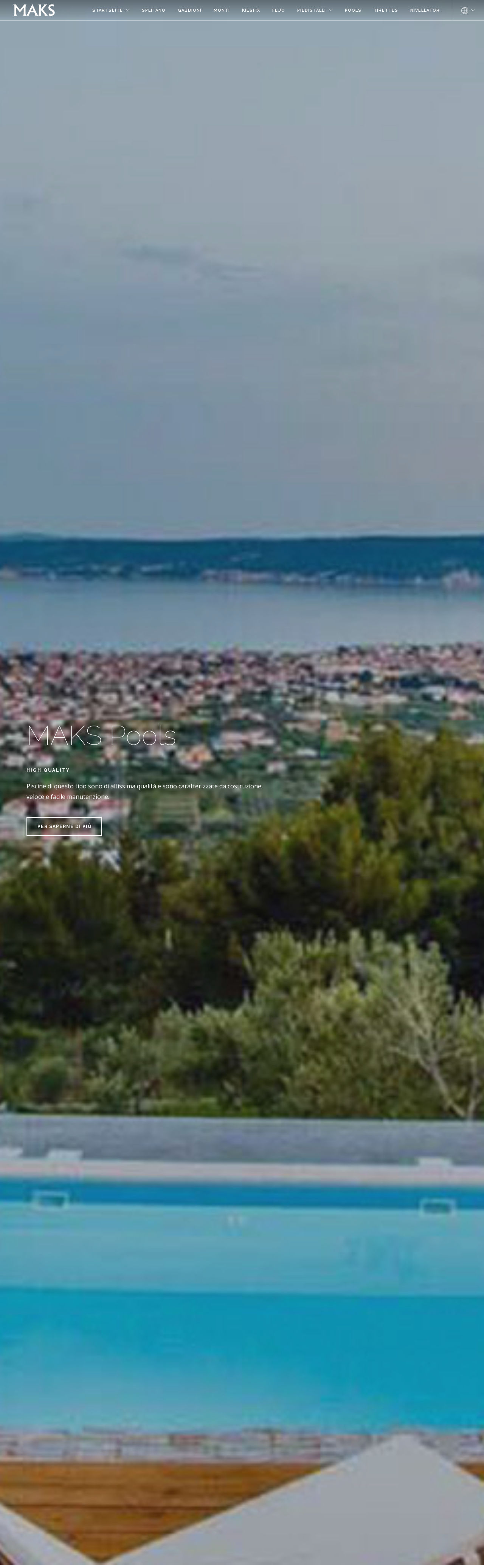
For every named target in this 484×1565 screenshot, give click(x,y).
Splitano (154, 10)
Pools (353, 10)
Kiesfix (251, 10)
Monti (222, 10)
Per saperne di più (64, 826)
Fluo (278, 10)
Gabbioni (190, 10)
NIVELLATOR (425, 10)
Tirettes (386, 10)
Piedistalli (311, 10)
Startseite (107, 10)
